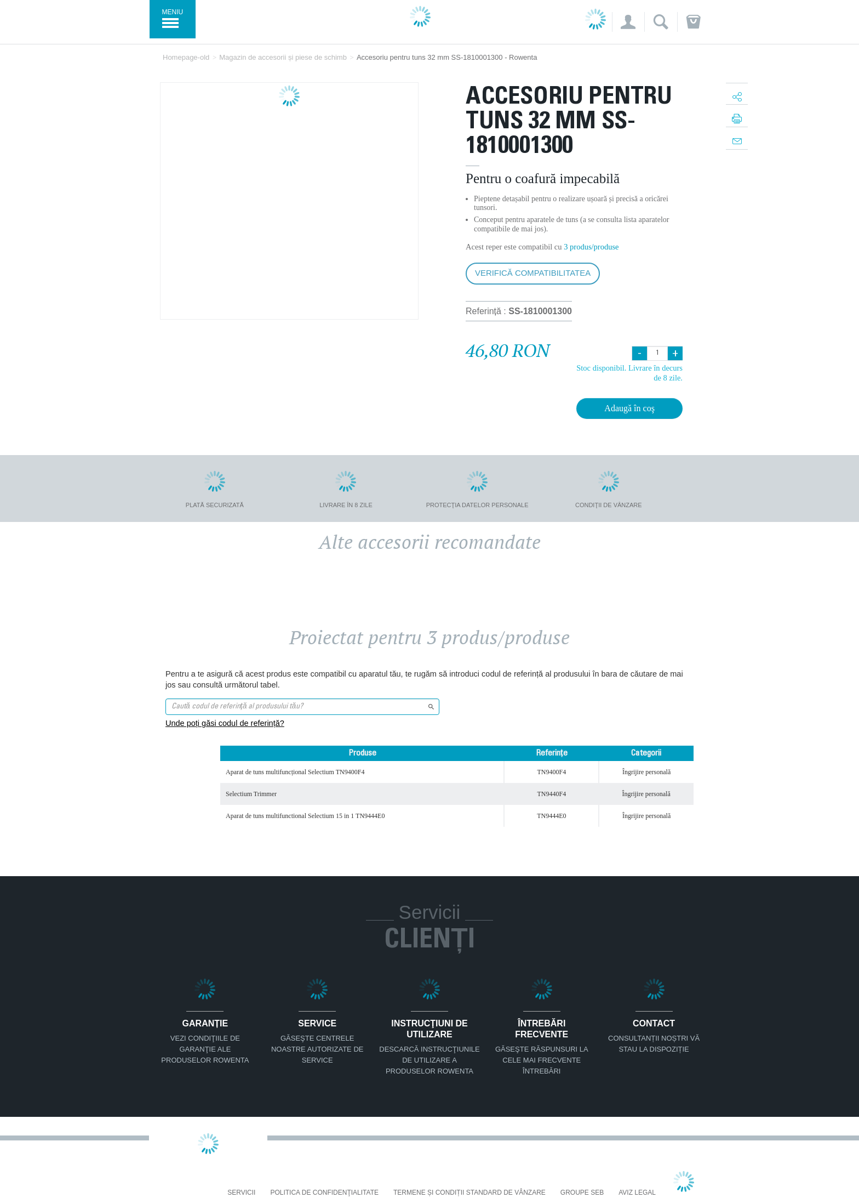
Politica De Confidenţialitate (324, 1192)
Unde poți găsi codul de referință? (224, 723)
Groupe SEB (582, 1192)
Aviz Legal (637, 1192)
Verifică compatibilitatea (533, 272)
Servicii (241, 1192)
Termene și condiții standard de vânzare (469, 1192)
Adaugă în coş (629, 408)
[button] (628, 22)
